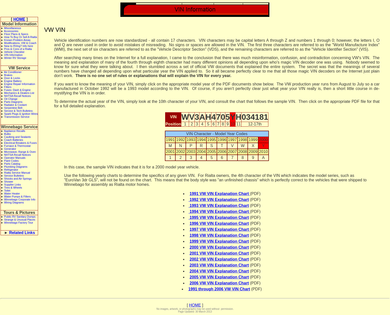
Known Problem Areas (17, 40)
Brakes (8, 75)
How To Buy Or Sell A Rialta (20, 37)
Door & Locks (12, 78)
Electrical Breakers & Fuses (20, 142)
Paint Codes (11, 160)
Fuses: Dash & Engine (17, 89)
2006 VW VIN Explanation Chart (219, 283)
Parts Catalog (12, 163)
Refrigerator (11, 169)
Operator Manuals (15, 157)
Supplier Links (12, 184)
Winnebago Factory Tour (18, 222)
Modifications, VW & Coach (20, 42)
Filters (7, 86)
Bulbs (7, 133)
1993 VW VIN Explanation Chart (219, 205)
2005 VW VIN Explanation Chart (219, 277)
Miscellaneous (12, 28)
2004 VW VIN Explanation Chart (219, 271)
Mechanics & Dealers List (19, 92)
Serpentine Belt (13, 107)
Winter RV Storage (15, 57)
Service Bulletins (14, 175)
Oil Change (11, 98)
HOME (19, 19)
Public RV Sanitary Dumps (20, 216)
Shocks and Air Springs (18, 178)
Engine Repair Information (19, 83)
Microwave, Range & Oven (20, 151)
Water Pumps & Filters (17, 196)
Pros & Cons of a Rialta (18, 48)
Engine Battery (13, 80)
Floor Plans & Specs (16, 34)
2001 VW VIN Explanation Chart (219, 253)
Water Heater (12, 193)
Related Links (22, 233)
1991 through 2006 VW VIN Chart (219, 289)
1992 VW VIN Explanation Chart (219, 199)
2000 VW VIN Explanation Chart (219, 247)
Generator (10, 148)
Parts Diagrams (13, 101)
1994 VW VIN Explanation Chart (219, 211)
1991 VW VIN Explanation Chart (220, 194)
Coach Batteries (13, 139)
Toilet (7, 190)
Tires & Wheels (13, 187)
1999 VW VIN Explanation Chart (219, 241)
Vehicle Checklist (14, 51)
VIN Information (13, 54)
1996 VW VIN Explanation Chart (219, 223)
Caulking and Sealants (17, 136)
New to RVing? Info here (18, 45)
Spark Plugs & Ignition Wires (21, 113)
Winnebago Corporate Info (20, 199)
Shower (8, 181)
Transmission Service (16, 116)
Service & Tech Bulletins (18, 110)
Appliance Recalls (14, 130)
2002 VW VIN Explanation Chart (219, 259)
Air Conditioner (13, 72)
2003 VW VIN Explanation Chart (219, 265)
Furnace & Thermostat (17, 145)
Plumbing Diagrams (16, 166)
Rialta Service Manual (17, 172)
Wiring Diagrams (14, 202)
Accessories (11, 31)
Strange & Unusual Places (19, 219)
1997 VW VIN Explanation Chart (220, 229)
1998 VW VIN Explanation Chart (219, 235)
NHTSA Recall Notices (17, 95)
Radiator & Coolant (15, 104)
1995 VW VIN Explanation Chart (219, 217)
